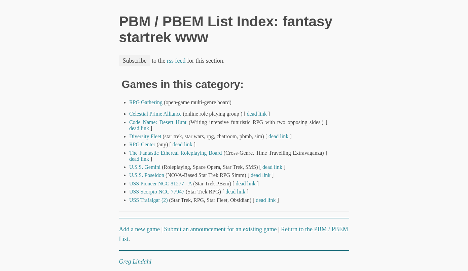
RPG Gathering (146, 102)
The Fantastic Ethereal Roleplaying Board (175, 153)
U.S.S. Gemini (144, 167)
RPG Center (142, 144)
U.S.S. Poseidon (146, 175)
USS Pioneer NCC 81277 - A (160, 183)
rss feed (176, 60)
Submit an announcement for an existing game (220, 229)
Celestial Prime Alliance (155, 114)
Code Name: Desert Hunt (157, 122)
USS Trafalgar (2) (148, 200)
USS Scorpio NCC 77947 (156, 191)
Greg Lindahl (135, 261)
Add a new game (139, 229)
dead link (257, 114)
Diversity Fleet (145, 136)
